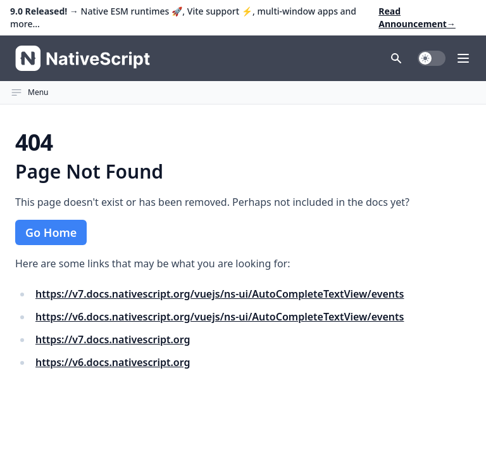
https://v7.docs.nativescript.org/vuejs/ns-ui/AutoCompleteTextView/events (219, 294)
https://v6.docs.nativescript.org (112, 362)
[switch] (432, 58)
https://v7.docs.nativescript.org (112, 339)
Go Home (51, 232)
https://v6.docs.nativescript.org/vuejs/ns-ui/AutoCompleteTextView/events (219, 317)
